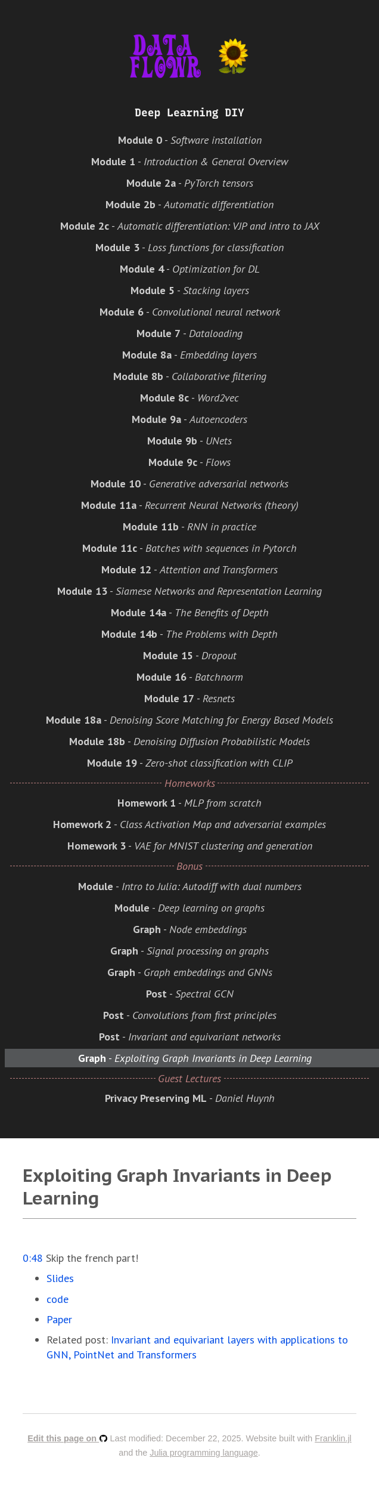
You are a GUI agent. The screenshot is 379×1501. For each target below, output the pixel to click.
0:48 (33, 1258)
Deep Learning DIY (189, 112)
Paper (59, 1319)
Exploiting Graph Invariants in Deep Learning (177, 1186)
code (57, 1299)
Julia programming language (204, 1452)
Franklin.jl (333, 1438)
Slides (60, 1278)
